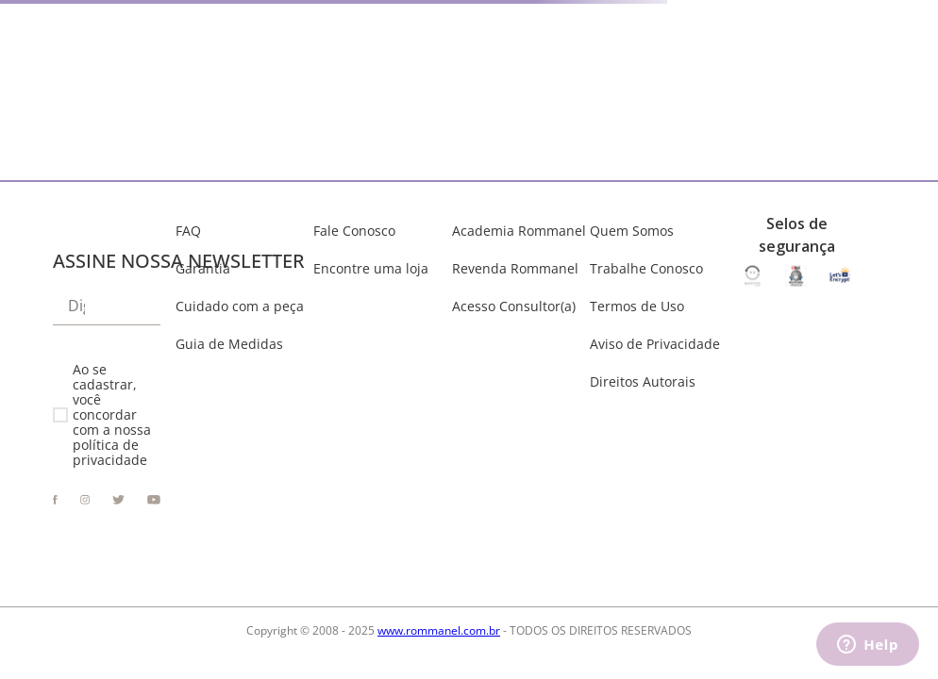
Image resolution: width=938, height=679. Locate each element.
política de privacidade (110, 452)
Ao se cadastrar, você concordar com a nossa (112, 415)
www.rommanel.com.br (438, 630)
